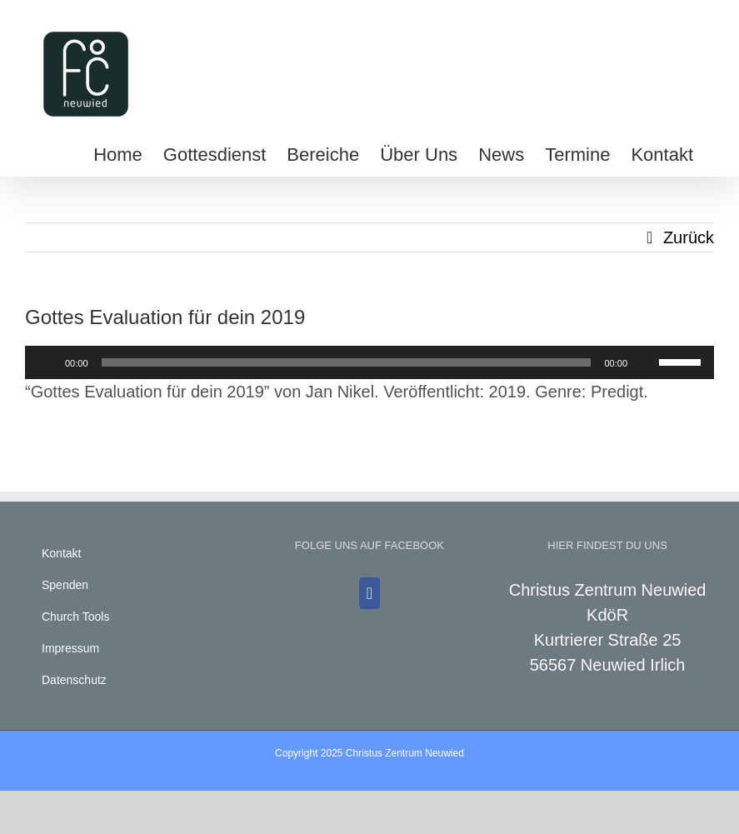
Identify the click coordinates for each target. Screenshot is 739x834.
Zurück (688, 237)
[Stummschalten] (645, 362)
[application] (369, 362)
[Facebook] (369, 593)
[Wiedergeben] (46, 362)
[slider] (347, 362)
